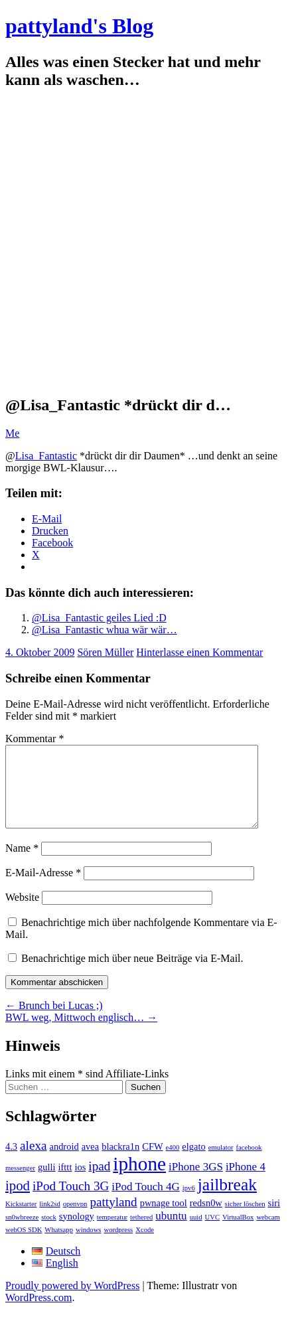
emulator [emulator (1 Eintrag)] (221, 1163)
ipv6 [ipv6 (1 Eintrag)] (188, 1204)
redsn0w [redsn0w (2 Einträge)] (206, 1218)
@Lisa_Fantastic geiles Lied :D (99, 617)
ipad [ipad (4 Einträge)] (99, 1182)
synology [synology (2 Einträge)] (76, 1232)
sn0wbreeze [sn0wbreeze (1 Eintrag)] (21, 1233)
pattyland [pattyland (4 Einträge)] (113, 1218)
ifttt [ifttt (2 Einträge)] (65, 1183)
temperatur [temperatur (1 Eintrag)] (112, 1233)
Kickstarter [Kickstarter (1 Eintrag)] (20, 1219)
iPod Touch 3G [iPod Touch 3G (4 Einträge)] (71, 1202)
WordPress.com (38, 1313)
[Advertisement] (140, 242)
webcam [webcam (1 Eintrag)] (268, 1233)
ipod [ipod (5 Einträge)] (17, 1201)
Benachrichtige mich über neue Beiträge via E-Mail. (132, 974)
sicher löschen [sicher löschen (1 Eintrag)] (245, 1219)
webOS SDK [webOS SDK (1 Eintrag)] (23, 1245)
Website (22, 913)
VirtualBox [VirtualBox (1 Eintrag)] (237, 1233)
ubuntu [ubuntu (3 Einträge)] (170, 1231)
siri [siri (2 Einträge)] (274, 1218)
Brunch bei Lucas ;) (54, 1021)
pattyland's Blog (79, 26)
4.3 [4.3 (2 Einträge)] (11, 1162)
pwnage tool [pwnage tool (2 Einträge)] (163, 1218)
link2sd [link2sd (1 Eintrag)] (49, 1219)
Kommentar (34, 738)
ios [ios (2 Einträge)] (80, 1183)
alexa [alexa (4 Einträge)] (33, 1161)
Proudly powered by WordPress (72, 1301)
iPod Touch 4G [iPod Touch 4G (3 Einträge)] (145, 1202)
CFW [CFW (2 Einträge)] (152, 1162)
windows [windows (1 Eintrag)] (88, 1245)
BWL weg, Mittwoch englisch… (81, 1033)
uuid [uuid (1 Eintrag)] (196, 1233)
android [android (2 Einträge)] (63, 1162)
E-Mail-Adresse (43, 888)
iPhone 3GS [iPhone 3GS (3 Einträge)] (196, 1182)
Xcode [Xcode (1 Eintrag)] (144, 1245)
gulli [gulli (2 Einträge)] (47, 1183)
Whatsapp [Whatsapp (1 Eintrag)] (58, 1245)
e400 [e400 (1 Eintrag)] (173, 1163)
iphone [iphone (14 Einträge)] (139, 1179)
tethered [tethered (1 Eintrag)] (141, 1233)
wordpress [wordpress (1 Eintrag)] (118, 1245)
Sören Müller (105, 652)
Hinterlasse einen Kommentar (199, 652)
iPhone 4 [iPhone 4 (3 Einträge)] (245, 1182)
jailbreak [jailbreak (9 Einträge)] (227, 1200)
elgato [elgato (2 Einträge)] (193, 1162)
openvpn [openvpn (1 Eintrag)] (75, 1219)
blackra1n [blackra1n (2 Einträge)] (120, 1162)
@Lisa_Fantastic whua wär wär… (104, 629)
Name (21, 864)
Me (12, 433)
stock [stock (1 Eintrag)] (48, 1233)
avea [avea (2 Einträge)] (91, 1162)
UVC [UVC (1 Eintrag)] (212, 1233)
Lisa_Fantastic (46, 455)
